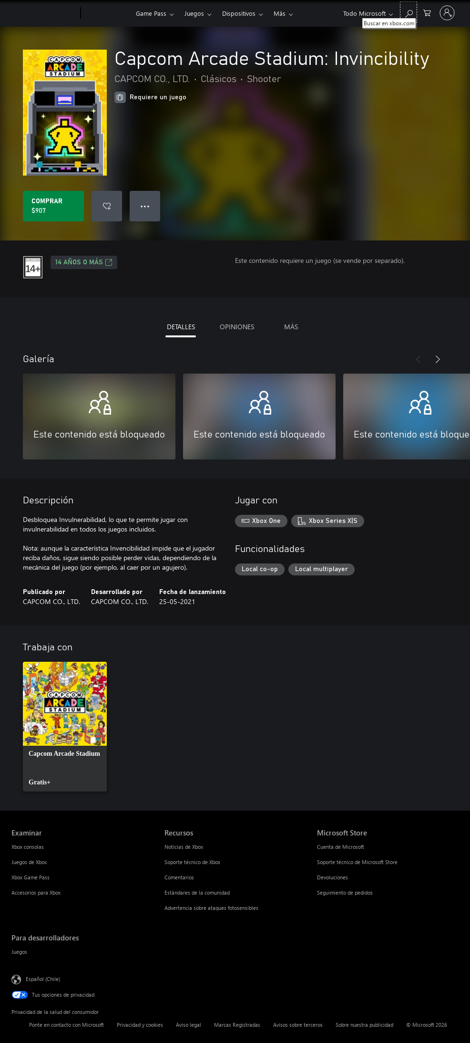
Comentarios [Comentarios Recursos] (179, 877)
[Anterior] (418, 359)
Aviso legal (188, 1025)
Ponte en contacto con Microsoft (66, 1025)
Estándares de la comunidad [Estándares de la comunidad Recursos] (197, 892)
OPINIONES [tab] (237, 326)
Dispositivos (238, 13)
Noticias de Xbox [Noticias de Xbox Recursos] (183, 847)
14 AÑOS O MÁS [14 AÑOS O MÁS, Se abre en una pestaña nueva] (83, 262)
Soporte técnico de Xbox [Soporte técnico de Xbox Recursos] (192, 862)
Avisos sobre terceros (298, 1025)
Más (280, 13)
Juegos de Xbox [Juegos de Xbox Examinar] (29, 862)
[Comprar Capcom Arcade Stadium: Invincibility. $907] (53, 206)
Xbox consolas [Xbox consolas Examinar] (27, 847)
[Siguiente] (437, 359)
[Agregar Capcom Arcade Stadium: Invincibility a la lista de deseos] (107, 206)
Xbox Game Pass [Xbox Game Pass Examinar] (30, 877)
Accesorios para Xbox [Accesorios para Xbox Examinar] (36, 892)
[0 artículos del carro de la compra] (427, 12)
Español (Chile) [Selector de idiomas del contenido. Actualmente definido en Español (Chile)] (43, 979)
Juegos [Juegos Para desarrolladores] (19, 952)
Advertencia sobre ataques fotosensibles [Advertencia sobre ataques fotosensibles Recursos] (211, 908)
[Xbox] (107, 13)
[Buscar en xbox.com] (408, 12)
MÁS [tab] (291, 326)
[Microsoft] (44, 13)
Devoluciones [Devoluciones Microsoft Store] (332, 877)
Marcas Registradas (237, 1025)
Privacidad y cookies (140, 1025)
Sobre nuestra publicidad (364, 1025)
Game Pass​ (151, 13)
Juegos (194, 13)
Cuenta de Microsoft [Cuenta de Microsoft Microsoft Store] (340, 847)
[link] (65, 727)
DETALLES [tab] (181, 326)
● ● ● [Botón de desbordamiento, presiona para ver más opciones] (145, 206)
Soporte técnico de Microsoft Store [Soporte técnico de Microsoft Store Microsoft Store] (357, 862)
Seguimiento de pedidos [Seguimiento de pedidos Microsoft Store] (345, 892)
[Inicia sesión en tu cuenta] (447, 12)
